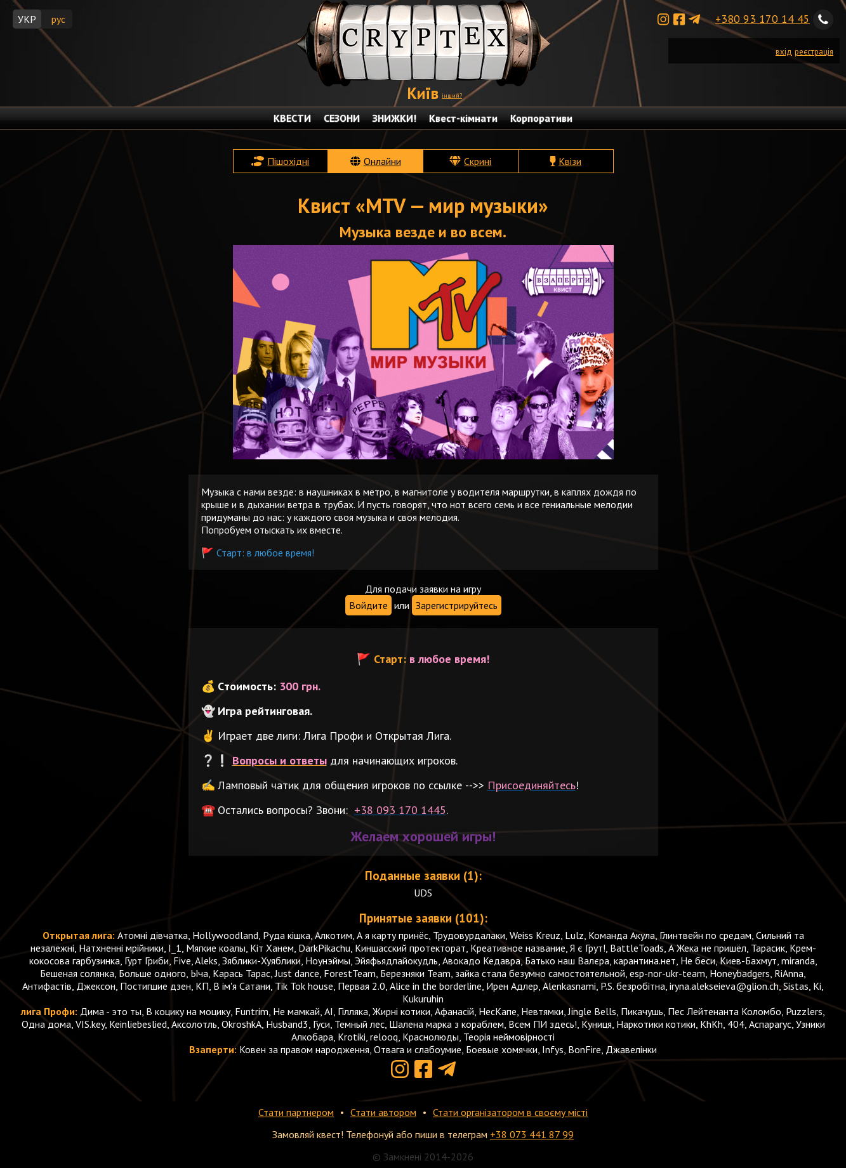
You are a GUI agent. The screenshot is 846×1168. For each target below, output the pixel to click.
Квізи (569, 161)
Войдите (368, 605)
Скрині (477, 161)
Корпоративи (541, 118)
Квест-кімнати (463, 118)
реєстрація (814, 51)
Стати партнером (296, 1112)
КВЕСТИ (292, 118)
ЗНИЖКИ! (394, 118)
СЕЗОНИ (342, 118)
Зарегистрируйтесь (457, 605)
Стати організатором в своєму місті (510, 1112)
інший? (452, 95)
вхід (784, 51)
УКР (27, 19)
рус (58, 19)
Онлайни (382, 161)
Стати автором (383, 1112)
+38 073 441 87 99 (532, 1134)
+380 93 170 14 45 (762, 18)
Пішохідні (288, 161)
